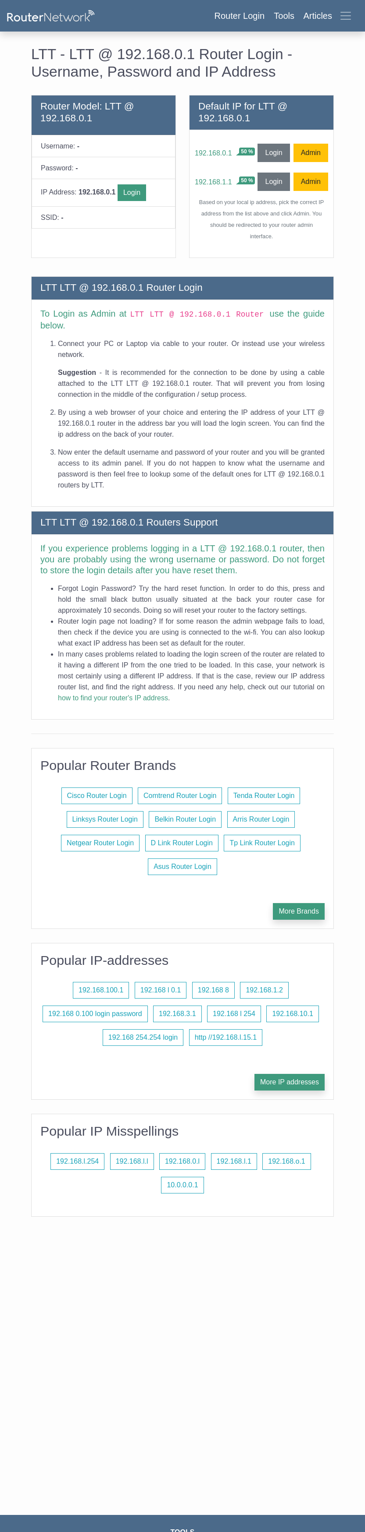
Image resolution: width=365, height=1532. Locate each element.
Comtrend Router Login (179, 795)
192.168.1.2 (264, 990)
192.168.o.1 (286, 1161)
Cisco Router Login (97, 795)
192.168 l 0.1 (160, 990)
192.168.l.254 (77, 1161)
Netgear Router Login (100, 843)
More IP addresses (289, 1082)
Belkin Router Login (185, 819)
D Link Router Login (182, 843)
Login (131, 192)
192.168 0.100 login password (95, 1013)
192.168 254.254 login (143, 1037)
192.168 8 (213, 990)
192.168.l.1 (234, 1161)
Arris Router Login (261, 819)
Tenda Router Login (264, 795)
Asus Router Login (182, 866)
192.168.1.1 (213, 182)
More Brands (299, 911)
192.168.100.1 (101, 990)
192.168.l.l (132, 1161)
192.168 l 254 (234, 1013)
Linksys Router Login (105, 819)
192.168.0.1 (213, 153)
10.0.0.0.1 (182, 1185)
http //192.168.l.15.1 (226, 1037)
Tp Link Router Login (262, 843)
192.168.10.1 (292, 1013)
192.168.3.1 (177, 1013)
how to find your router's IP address (113, 698)
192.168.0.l (182, 1161)
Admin (311, 152)
